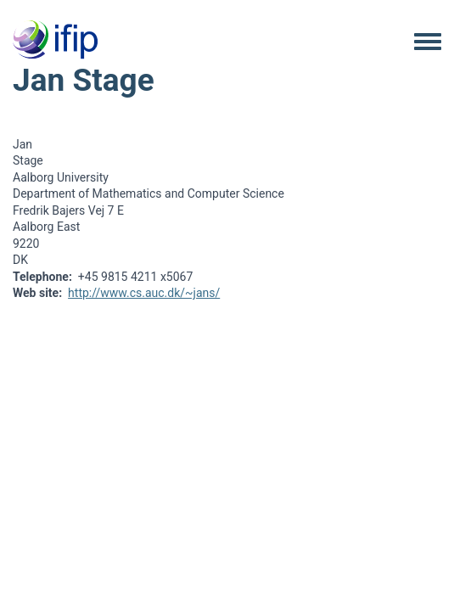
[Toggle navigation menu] (427, 42)
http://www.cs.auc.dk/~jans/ (144, 293)
